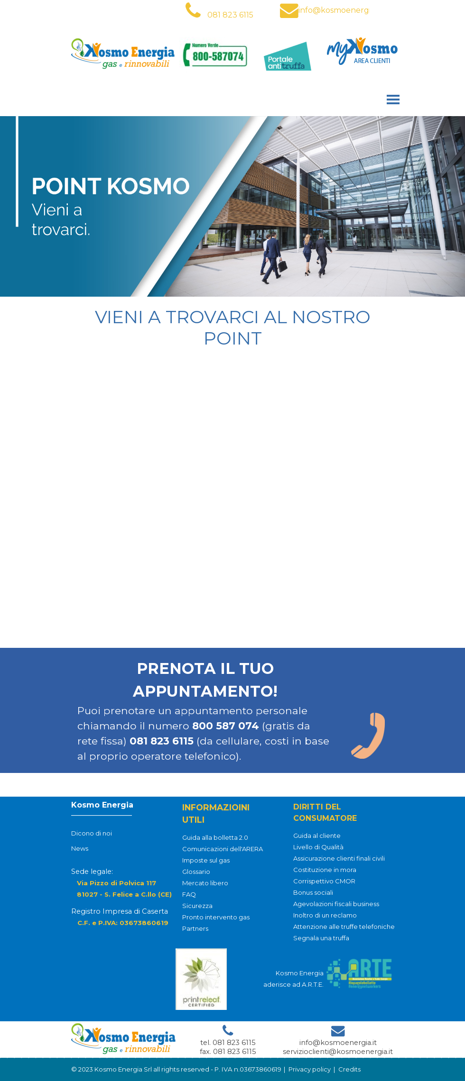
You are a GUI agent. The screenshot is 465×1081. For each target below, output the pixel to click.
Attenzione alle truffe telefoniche (344, 926)
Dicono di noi (91, 834)
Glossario (196, 871)
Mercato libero (205, 883)
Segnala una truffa (321, 938)
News (79, 849)
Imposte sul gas (206, 860)
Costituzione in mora (324, 869)
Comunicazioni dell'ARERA (222, 849)
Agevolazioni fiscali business (336, 904)
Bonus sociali (313, 892)
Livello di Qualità (318, 847)
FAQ (189, 894)
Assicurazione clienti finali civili (339, 858)
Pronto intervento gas (216, 917)
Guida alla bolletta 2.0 (215, 837)
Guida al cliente (317, 835)
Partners (195, 928)
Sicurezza (197, 905)
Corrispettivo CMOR (324, 881)
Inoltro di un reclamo (325, 915)
